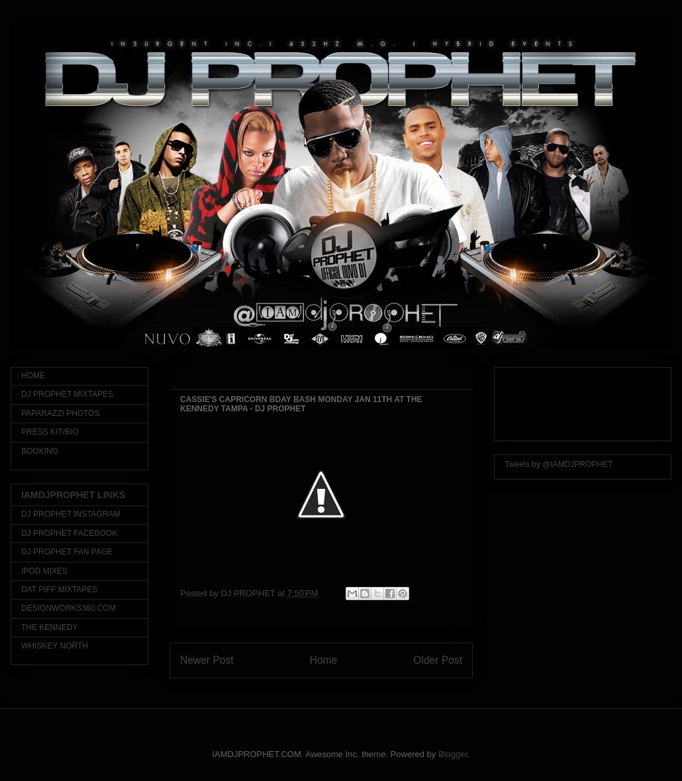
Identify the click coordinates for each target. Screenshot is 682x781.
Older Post (437, 660)
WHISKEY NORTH (54, 646)
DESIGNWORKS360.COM (68, 608)
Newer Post (207, 660)
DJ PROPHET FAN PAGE (67, 551)
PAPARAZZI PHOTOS (60, 413)
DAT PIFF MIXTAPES (59, 589)
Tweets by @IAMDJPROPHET (559, 464)
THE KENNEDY (49, 627)
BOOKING (39, 451)
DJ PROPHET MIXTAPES (67, 394)
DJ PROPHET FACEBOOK (69, 533)
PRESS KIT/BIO (50, 432)
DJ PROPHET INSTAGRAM (71, 514)
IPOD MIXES (44, 571)
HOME (33, 375)
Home (324, 660)
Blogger (452, 754)
